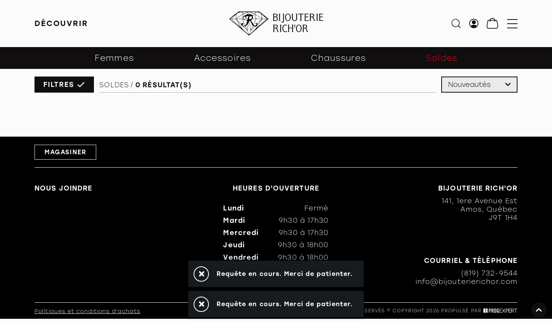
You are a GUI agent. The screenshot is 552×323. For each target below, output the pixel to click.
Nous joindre (63, 188)
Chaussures (338, 58)
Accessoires (222, 58)
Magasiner (65, 152)
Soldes (441, 58)
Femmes (114, 58)
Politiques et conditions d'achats (87, 311)
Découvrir (61, 23)
